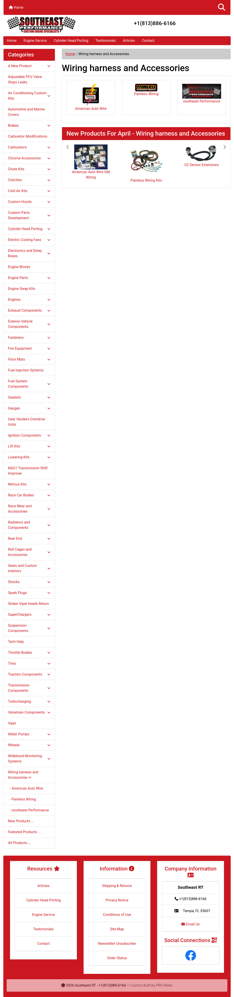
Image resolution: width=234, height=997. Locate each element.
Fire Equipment (29, 348)
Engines (29, 299)
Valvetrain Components (29, 712)
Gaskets (29, 397)
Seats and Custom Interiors (29, 568)
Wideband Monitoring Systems (29, 758)
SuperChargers (29, 614)
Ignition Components (29, 435)
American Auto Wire (90, 97)
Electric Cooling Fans (29, 240)
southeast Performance (201, 93)
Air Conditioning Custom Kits (29, 95)
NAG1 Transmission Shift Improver (28, 470)
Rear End (29, 538)
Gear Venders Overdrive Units (26, 422)
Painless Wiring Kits (146, 180)
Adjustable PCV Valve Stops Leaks (25, 79)
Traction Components (29, 674)
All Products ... (19, 843)
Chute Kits (29, 169)
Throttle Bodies (29, 652)
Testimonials (105, 40)
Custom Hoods (29, 202)
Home (16, 7)
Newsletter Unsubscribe (117, 943)
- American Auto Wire (25, 788)
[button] (221, 7)
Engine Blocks (19, 267)
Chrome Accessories (29, 158)
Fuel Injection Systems (26, 370)
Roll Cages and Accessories (29, 552)
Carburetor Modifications (27, 136)
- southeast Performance (28, 810)
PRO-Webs (164, 985)
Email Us (190, 924)
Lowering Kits (29, 457)
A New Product (29, 66)
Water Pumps (29, 734)
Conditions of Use (117, 915)
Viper (12, 723)
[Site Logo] (41, 24)
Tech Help (16, 642)
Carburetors (29, 147)
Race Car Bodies (29, 495)
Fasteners (29, 337)
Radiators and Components (29, 525)
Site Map (117, 929)
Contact (148, 40)
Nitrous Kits (29, 484)
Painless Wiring (146, 90)
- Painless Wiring (22, 799)
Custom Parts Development (29, 215)
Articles (129, 40)
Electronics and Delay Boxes (29, 253)
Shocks (29, 582)
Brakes (29, 125)
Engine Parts (29, 278)
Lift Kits (29, 446)
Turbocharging (29, 701)
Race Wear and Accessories (29, 509)
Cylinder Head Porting (71, 40)
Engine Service (35, 40)
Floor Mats (29, 359)
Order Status (117, 958)
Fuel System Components (29, 384)
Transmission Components (29, 688)
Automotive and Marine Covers (26, 112)
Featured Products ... (24, 832)
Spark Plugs (29, 593)
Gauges (29, 408)
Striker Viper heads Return (28, 604)
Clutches (29, 180)
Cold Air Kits (29, 191)
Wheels (29, 745)
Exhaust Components (29, 310)
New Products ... (21, 821)
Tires (29, 663)
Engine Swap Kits (21, 289)
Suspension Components (29, 628)
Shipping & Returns (117, 886)
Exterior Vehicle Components (29, 324)
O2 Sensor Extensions (201, 165)
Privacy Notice (117, 900)
